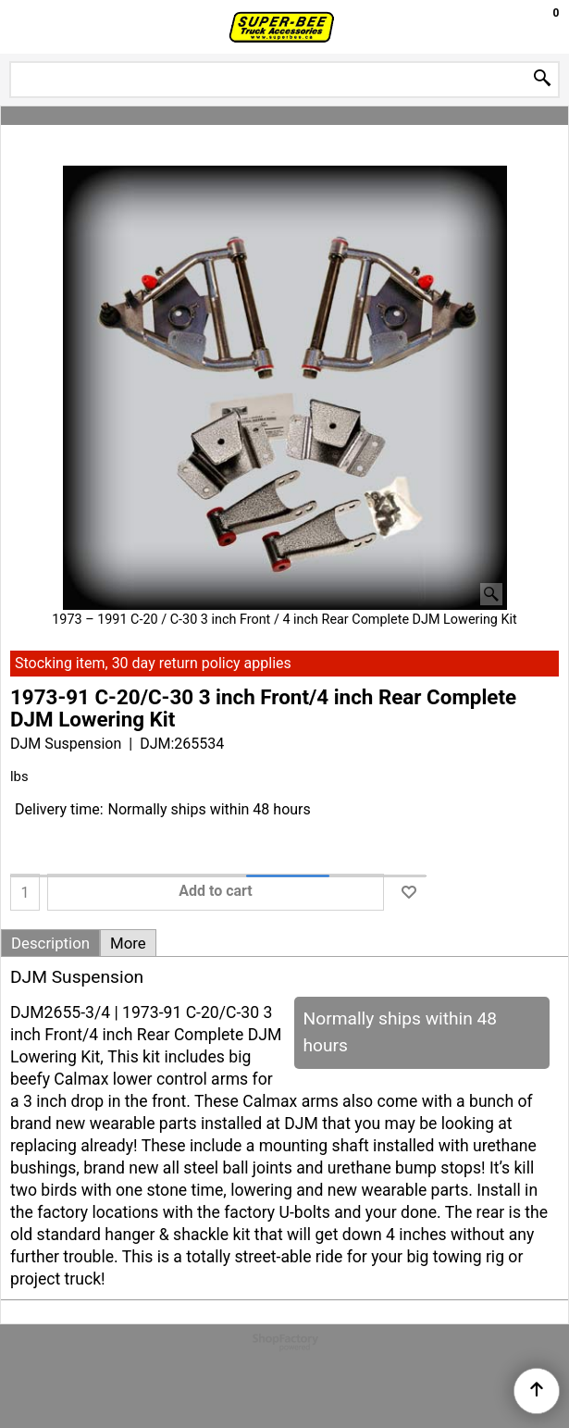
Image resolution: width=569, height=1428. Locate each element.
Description (50, 943)
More (128, 943)
